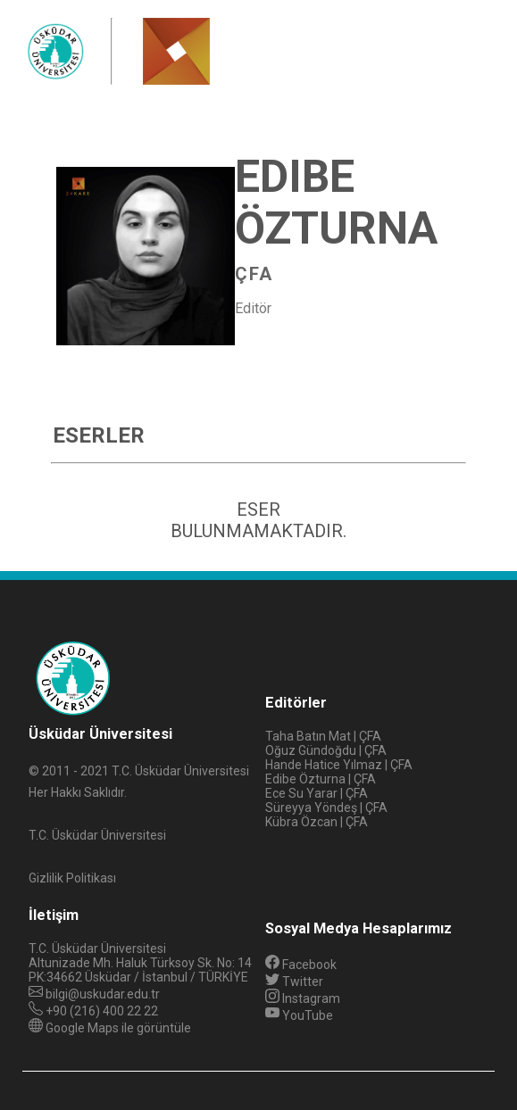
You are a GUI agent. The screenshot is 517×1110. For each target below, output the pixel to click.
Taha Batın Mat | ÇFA (323, 736)
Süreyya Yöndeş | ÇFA (326, 807)
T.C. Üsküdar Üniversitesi (97, 948)
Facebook (301, 964)
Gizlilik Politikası (72, 878)
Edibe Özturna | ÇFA (320, 779)
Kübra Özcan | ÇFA (316, 822)
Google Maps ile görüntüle (118, 1028)
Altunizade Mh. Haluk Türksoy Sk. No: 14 (140, 963)
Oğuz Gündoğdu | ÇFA (326, 750)
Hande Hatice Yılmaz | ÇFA (339, 765)
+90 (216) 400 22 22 (102, 1011)
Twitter (294, 981)
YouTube (299, 1015)
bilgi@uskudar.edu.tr (103, 994)
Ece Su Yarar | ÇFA (316, 793)
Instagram (302, 998)
